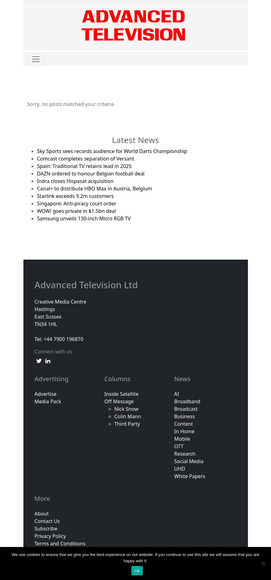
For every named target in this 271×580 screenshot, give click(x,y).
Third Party (127, 423)
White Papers (190, 476)
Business (184, 416)
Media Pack (48, 401)
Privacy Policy (50, 536)
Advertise (45, 394)
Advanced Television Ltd (87, 285)
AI (176, 394)
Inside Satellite (121, 394)
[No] (263, 563)
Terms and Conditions (60, 543)
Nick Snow (126, 408)
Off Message (119, 401)
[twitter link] (39, 360)
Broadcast (186, 408)
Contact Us (47, 521)
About (42, 513)
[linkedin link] (47, 360)
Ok (137, 570)
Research (185, 453)
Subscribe (46, 528)
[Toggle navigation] (36, 59)
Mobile (182, 438)
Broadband (187, 401)
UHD (179, 468)
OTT (179, 446)
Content (183, 423)
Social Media (189, 461)
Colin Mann (127, 416)
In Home (184, 431)
